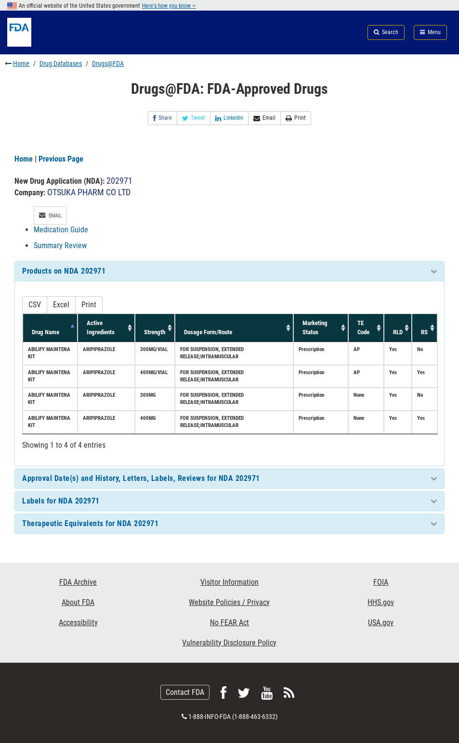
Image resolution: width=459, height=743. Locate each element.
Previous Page (61, 159)
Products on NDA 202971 (63, 271)
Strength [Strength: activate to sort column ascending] (154, 332)
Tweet (193, 118)
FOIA (380, 582)
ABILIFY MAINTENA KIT (49, 353)
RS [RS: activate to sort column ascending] (424, 332)
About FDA (78, 602)
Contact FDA (185, 692)
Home (21, 63)
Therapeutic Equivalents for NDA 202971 (90, 523)
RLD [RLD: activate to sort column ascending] (398, 332)
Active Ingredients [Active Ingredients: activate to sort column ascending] (101, 327)
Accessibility (78, 622)
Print (296, 118)
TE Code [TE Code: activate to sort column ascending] (363, 327)
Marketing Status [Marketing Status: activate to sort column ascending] (315, 327)
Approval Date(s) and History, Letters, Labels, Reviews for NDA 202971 (141, 478)
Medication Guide (61, 229)
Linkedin (229, 118)
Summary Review (60, 245)
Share (162, 118)
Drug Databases (60, 63)
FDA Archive (78, 582)
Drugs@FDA (108, 63)
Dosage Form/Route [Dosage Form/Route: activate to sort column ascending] (208, 332)
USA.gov (380, 622)
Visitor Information (229, 582)
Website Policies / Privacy (229, 602)
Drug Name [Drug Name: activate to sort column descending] (45, 332)
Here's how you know (169, 5)
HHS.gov (380, 602)
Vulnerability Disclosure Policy (229, 642)
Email (264, 118)
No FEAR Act (229, 622)
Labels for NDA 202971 (61, 500)
